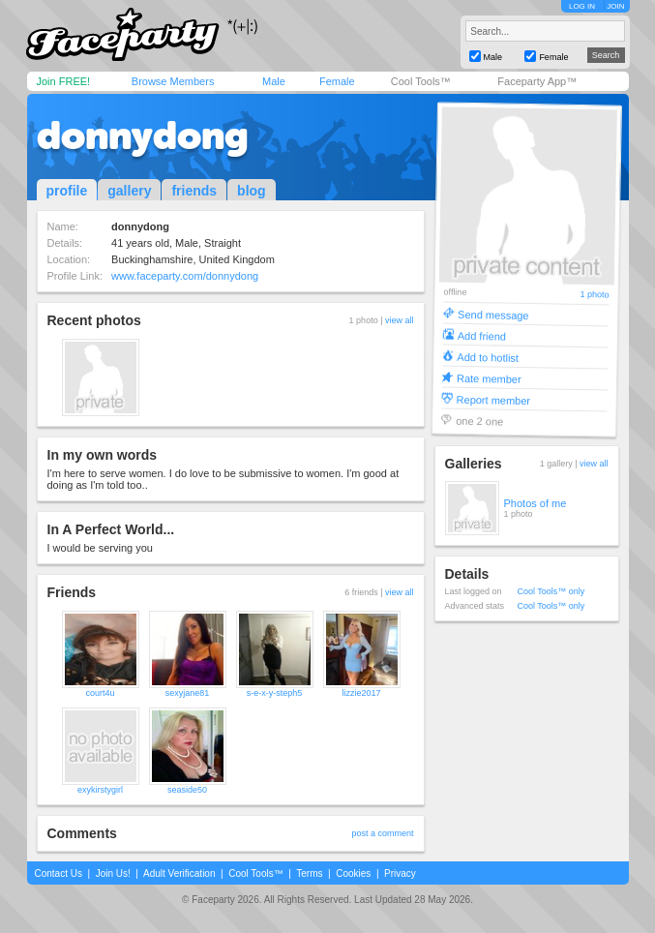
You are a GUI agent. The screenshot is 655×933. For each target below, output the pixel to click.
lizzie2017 (361, 693)
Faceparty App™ (537, 81)
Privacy (400, 873)
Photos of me (535, 503)
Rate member (488, 378)
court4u (99, 693)
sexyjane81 (187, 693)
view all (399, 320)
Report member (493, 399)
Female (337, 81)
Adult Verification (179, 873)
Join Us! (113, 873)
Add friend (481, 335)
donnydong (143, 135)
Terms (309, 873)
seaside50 (187, 790)
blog (251, 190)
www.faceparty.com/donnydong (184, 276)
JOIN (615, 6)
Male (273, 81)
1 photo (594, 294)
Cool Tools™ (421, 81)
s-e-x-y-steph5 (275, 693)
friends (194, 190)
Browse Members (173, 81)
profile (67, 190)
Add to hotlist (488, 356)
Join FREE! (64, 81)
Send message (493, 314)
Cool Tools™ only (551, 591)
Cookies (353, 873)
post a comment (382, 833)
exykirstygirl (100, 790)
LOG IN (582, 6)
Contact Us (58, 873)
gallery (129, 190)
